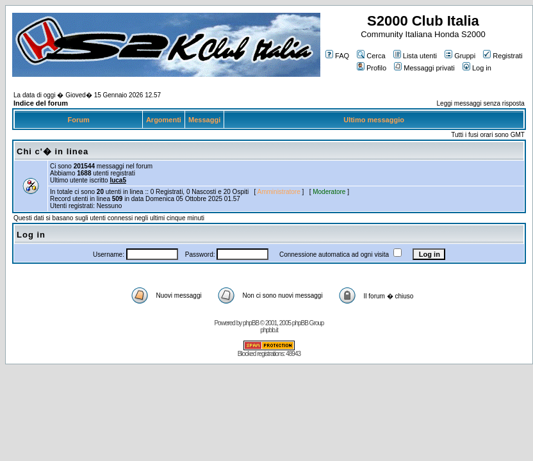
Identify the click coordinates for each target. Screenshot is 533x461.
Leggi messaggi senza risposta (481, 103)
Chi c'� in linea (52, 151)
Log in (477, 68)
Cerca (371, 56)
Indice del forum (40, 103)
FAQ (337, 56)
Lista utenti (415, 56)
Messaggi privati (424, 68)
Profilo (371, 68)
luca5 (118, 180)
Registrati (502, 56)
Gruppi (460, 56)
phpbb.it (269, 330)
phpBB (251, 323)
